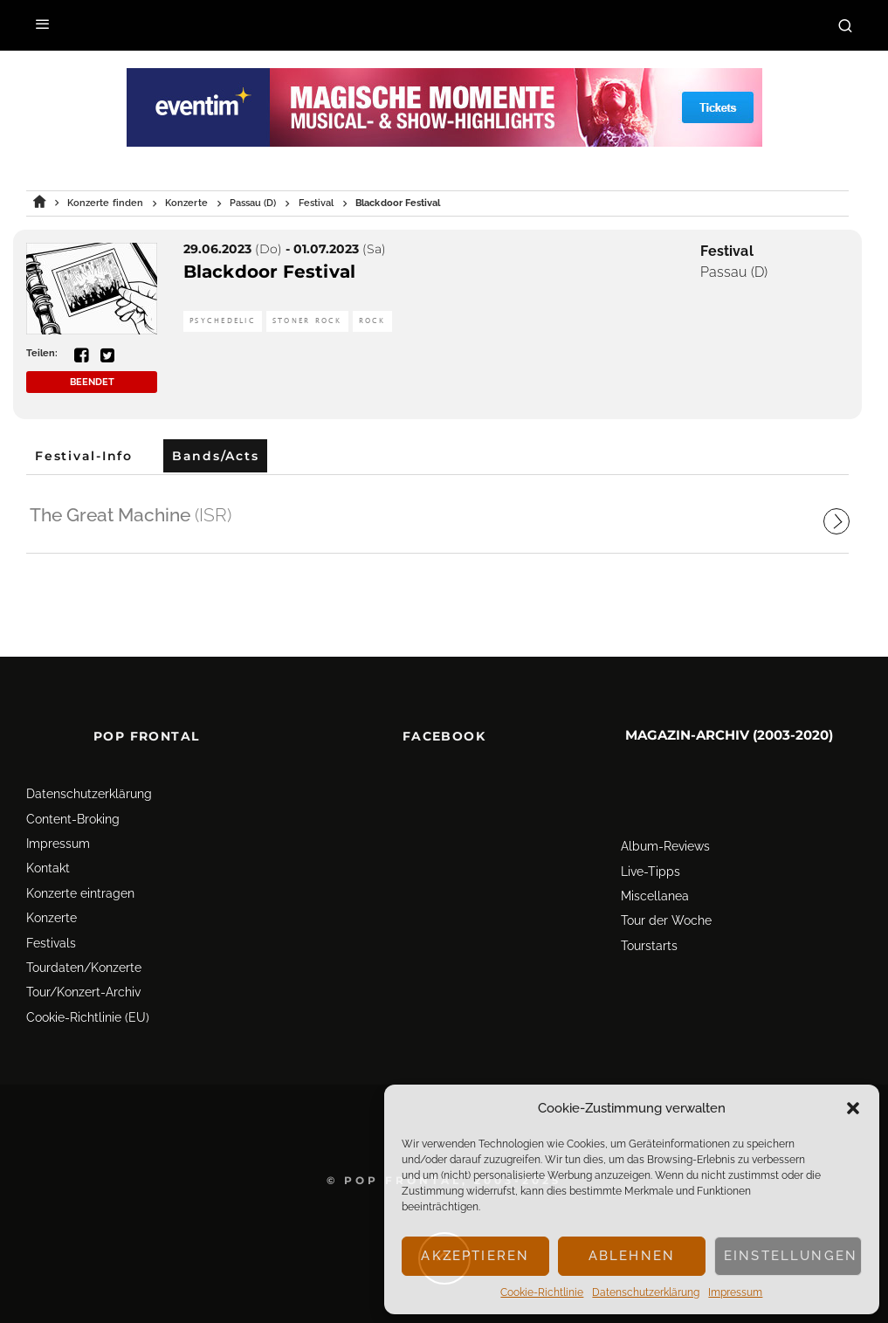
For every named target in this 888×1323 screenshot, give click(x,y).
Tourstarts (649, 914)
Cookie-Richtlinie (541, 1292)
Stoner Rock (307, 321)
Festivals (51, 912)
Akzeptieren (475, 1256)
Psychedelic (222, 321)
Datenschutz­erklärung (645, 1292)
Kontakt (48, 837)
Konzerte (51, 886)
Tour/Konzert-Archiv (83, 961)
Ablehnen (632, 1256)
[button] (853, 1108)
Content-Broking (73, 788)
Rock (372, 321)
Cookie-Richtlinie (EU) (87, 986)
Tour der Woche (666, 889)
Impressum (735, 1292)
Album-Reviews (665, 815)
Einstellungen (790, 1256)
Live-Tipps (650, 840)
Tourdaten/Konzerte (83, 936)
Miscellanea (655, 865)
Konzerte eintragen (80, 862)
